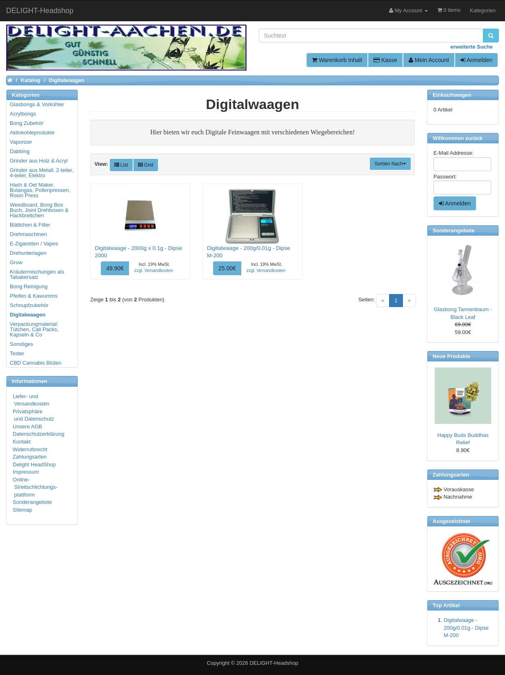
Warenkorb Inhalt (337, 60)
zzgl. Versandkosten (153, 270)
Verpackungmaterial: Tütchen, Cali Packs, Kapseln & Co (34, 329)
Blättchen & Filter (30, 225)
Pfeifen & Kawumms (34, 296)
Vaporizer (21, 142)
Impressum (26, 472)
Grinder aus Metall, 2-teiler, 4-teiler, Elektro (41, 172)
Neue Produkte (451, 356)
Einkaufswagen (452, 95)
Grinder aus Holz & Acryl (39, 161)
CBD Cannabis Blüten (35, 363)
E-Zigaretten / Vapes (34, 244)
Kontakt (22, 442)
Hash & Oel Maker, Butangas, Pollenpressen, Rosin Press (40, 190)
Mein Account (429, 60)
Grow (16, 262)
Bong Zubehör (26, 123)
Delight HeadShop (34, 464)
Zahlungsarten (30, 457)
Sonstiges (21, 344)
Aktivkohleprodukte (32, 132)
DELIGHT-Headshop (273, 663)
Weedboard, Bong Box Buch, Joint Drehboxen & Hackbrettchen (39, 210)
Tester (17, 353)
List (121, 165)
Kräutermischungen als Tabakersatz (37, 274)
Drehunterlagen (28, 253)
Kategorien (483, 10)
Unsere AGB (27, 426)
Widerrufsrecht (30, 449)
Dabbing (19, 151)
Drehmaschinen (28, 234)
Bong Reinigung (29, 286)
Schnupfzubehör (29, 305)
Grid (146, 165)
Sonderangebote (32, 502)
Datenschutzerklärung (38, 434)
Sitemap (22, 510)
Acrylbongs (23, 114)
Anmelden (476, 60)
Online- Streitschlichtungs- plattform (35, 487)
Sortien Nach (390, 164)
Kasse (385, 60)
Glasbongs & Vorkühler (37, 104)
